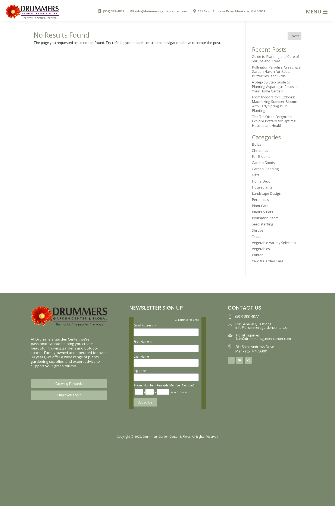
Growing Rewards (69, 384)
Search (294, 36)
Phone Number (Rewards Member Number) (164, 385)
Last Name (141, 356)
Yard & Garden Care (267, 261)
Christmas (260, 150)
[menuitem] (111, 11)
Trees (256, 236)
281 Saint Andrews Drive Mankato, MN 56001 (254, 349)
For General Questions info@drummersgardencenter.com (262, 326)
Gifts (255, 175)
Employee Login (69, 395)
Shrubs (257, 230)
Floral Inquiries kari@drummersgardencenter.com (263, 337)
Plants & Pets (262, 212)
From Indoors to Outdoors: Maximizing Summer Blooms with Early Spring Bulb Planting (275, 104)
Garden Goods (263, 162)
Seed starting (262, 224)
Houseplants (262, 187)
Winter (257, 255)
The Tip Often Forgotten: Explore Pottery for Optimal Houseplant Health (274, 121)
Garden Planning (265, 169)
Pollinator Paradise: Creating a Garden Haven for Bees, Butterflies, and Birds (276, 72)
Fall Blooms (261, 156)
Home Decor (262, 181)
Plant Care (260, 205)
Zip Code (140, 371)
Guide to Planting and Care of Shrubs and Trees (275, 58)
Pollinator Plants (265, 218)
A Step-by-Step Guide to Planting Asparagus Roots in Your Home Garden (275, 87)
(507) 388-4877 (247, 316)
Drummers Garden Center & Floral (166, 436)
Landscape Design (266, 193)
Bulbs (256, 144)
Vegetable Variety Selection (274, 242)
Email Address (145, 325)
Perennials (260, 199)
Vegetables (261, 248)
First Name (143, 341)
